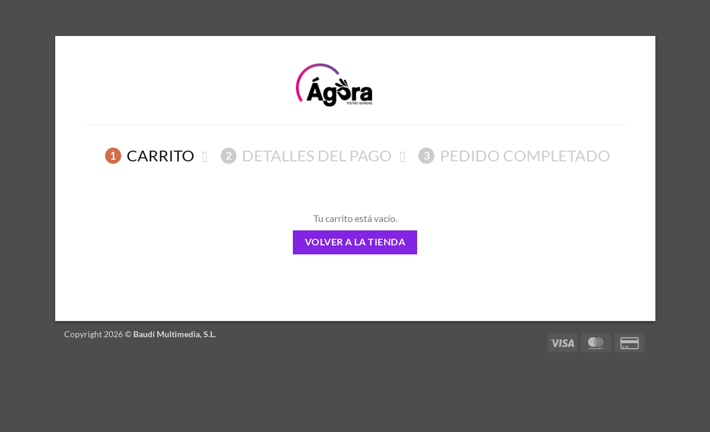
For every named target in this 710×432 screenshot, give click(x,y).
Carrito (149, 155)
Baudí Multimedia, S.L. (174, 334)
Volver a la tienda (355, 241)
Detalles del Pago (307, 155)
